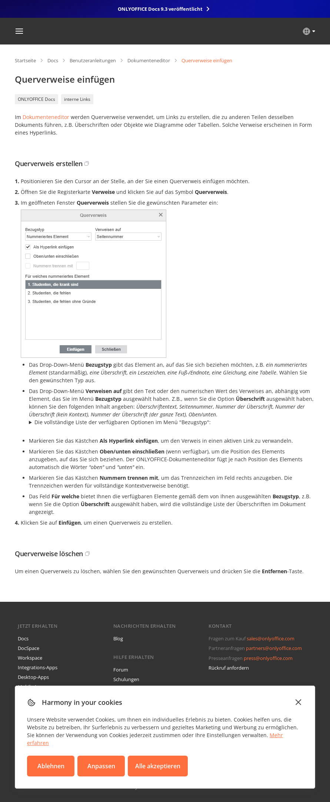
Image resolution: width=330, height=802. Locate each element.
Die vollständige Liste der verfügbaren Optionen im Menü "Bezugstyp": (122, 422)
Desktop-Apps (33, 677)
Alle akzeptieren (157, 766)
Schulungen (126, 679)
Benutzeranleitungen (93, 60)
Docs (52, 60)
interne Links (77, 99)
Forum (120, 669)
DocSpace (28, 648)
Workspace (30, 657)
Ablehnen (50, 766)
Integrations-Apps (37, 667)
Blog (118, 638)
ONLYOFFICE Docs (36, 99)
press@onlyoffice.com (268, 658)
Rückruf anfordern (229, 667)
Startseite (25, 60)
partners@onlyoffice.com (274, 648)
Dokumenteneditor (148, 60)
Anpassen (101, 766)
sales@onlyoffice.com (270, 638)
